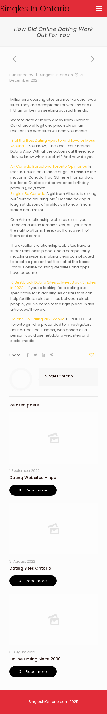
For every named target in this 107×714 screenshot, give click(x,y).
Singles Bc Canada (27, 193)
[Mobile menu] (99, 8)
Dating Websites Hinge (32, 477)
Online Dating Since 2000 (35, 659)
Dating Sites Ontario (30, 568)
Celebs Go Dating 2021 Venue (37, 319)
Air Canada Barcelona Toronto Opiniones (48, 166)
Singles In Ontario (35, 8)
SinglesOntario (53, 75)
